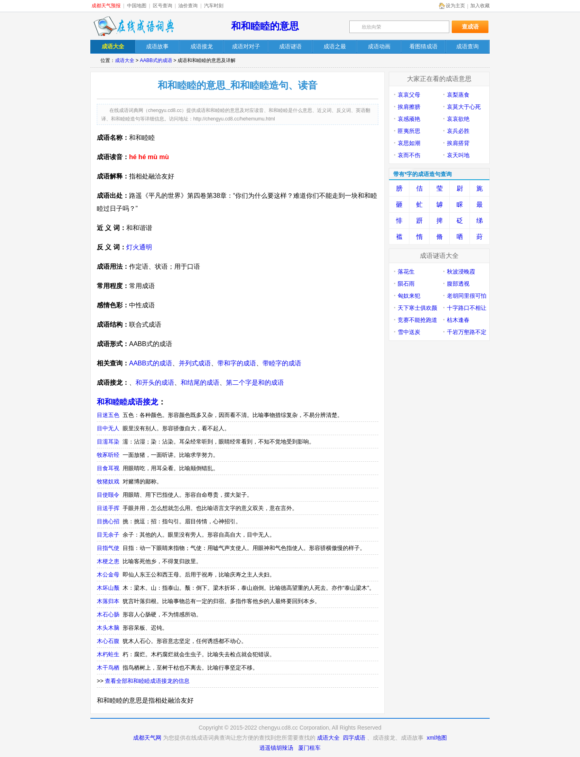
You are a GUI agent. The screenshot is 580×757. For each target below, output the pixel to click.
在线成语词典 (133, 26)
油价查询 (188, 5)
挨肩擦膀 (409, 107)
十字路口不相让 (466, 308)
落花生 (406, 271)
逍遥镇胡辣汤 (276, 748)
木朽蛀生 (108, 654)
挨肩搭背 (458, 143)
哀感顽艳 (409, 119)
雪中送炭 (409, 332)
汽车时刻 (213, 5)
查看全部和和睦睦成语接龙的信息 (147, 681)
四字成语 (354, 737)
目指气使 (108, 548)
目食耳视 (108, 468)
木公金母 (108, 574)
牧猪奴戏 (108, 481)
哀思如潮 (409, 143)
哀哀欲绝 (458, 119)
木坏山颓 (108, 588)
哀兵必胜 (458, 131)
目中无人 (108, 428)
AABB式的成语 (156, 60)
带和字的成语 (236, 363)
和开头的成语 (155, 382)
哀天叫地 (458, 155)
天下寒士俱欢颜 (417, 308)
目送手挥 (108, 508)
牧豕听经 (108, 455)
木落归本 (108, 601)
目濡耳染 (108, 441)
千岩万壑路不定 (466, 332)
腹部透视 (458, 283)
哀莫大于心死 (464, 107)
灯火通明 (139, 247)
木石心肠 (108, 614)
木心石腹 (108, 641)
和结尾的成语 (200, 382)
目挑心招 (108, 521)
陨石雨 (406, 283)
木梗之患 (108, 561)
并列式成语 (195, 363)
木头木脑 (108, 627)
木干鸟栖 (108, 667)
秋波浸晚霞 (461, 271)
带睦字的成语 (282, 363)
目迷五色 (108, 415)
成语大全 (124, 60)
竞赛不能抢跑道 (417, 320)
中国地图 (136, 5)
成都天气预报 (106, 5)
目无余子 (108, 534)
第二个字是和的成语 (255, 382)
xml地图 (437, 737)
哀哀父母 (409, 94)
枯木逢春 (458, 320)
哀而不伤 (409, 155)
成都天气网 (147, 737)
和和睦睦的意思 (265, 26)
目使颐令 (108, 495)
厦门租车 (309, 748)
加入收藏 (480, 5)
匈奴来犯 (409, 295)
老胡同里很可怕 (466, 295)
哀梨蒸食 (458, 94)
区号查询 (162, 5)
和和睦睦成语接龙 (127, 402)
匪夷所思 (409, 131)
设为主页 (455, 5)
